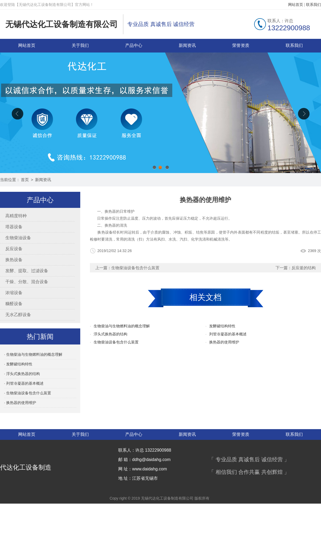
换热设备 (13, 259)
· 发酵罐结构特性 (18, 364)
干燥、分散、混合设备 (26, 281)
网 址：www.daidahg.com (142, 469)
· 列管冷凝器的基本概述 (24, 383)
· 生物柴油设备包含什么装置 (27, 393)
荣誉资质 (240, 45)
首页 (25, 179)
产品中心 (133, 45)
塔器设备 (13, 226)
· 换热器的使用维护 (20, 402)
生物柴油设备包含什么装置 (135, 267)
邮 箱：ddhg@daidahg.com (144, 459)
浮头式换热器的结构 (110, 334)
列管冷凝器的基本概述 (228, 334)
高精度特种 (16, 215)
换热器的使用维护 (224, 342)
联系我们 (313, 4)
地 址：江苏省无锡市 (138, 478)
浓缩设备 (13, 292)
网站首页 (295, 4)
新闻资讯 (187, 45)
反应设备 (13, 248)
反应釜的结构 (304, 267)
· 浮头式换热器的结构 (22, 374)
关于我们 (80, 45)
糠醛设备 (13, 303)
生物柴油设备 (18, 237)
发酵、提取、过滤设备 (26, 270)
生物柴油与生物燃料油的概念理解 (122, 326)
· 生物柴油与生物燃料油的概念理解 (33, 354)
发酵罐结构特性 (222, 326)
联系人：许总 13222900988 (144, 450)
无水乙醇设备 (18, 314)
